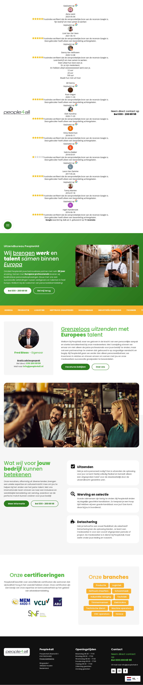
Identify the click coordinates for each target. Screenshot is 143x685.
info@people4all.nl (33, 366)
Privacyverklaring (47, 659)
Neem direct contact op (125, 113)
